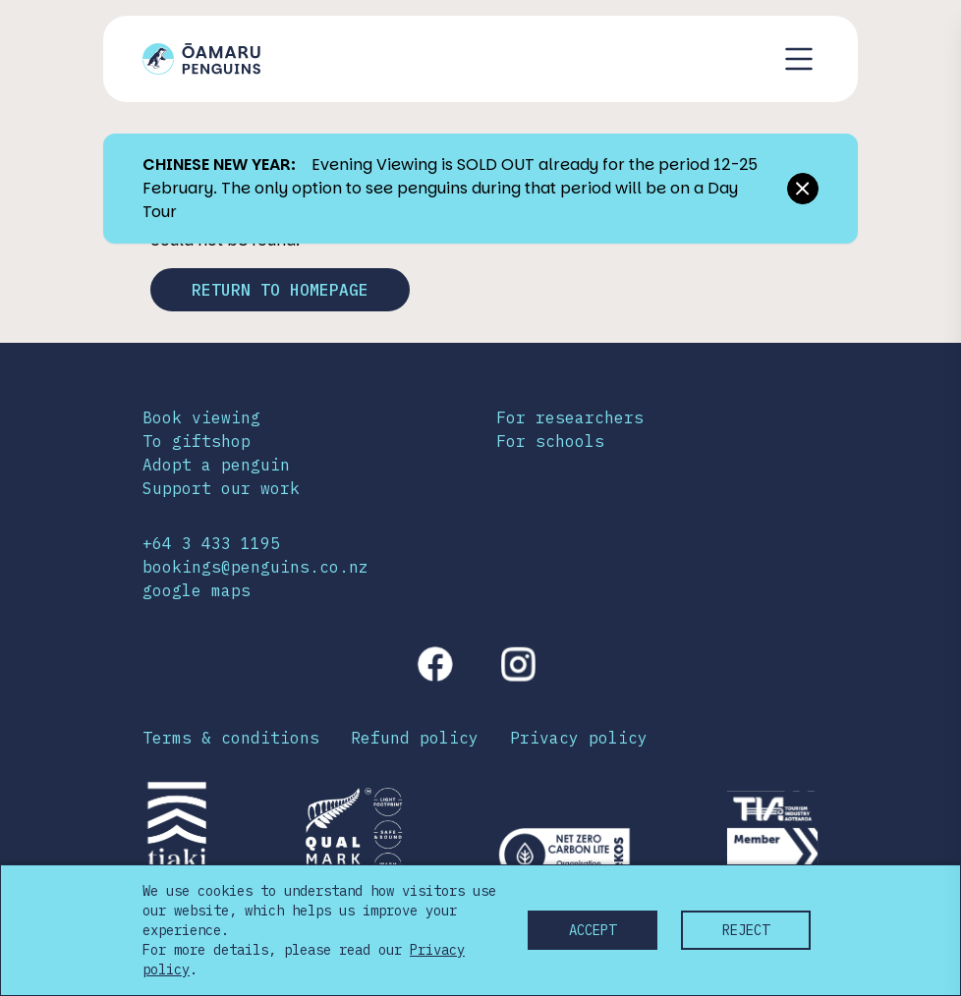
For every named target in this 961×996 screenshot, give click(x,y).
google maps (196, 590)
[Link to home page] (201, 59)
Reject (745, 930)
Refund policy (415, 737)
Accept (592, 930)
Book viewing (201, 417)
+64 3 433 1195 (211, 543)
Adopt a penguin (216, 464)
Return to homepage (280, 290)
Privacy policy (579, 737)
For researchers (570, 417)
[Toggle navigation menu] (799, 59)
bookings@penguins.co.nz (255, 567)
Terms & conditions (230, 737)
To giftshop (196, 441)
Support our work (221, 488)
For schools (550, 441)
